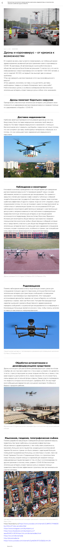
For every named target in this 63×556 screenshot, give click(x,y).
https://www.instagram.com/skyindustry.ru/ (19, 528)
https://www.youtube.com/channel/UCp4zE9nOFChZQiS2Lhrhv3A (27, 541)
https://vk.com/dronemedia (13, 536)
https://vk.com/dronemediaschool (29, 533)
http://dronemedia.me (11, 538)
